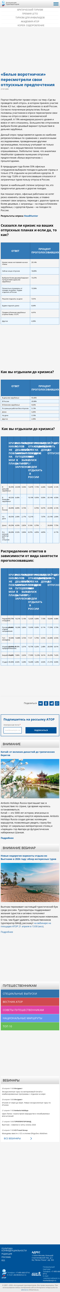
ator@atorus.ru (20, 1275)
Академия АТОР (30, 21)
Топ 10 (7, 1026)
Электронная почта (11, 725)
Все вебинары (12, 1138)
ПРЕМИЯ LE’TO (30, 13)
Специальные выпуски (20, 993)
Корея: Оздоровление (31, 25)
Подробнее (7, 931)
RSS (3, 1260)
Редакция (7, 1253)
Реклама (6, 1257)
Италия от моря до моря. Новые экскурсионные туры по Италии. (26, 1103)
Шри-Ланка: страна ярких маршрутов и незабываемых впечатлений (26, 1114)
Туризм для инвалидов (30, 17)
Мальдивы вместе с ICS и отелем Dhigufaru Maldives (24, 1133)
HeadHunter (31, 215)
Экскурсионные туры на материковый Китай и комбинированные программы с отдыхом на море (24, 1092)
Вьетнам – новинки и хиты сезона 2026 (19, 1125)
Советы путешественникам (23, 1010)
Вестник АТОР (13, 1002)
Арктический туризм (30, 9)
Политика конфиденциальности (14, 1249)
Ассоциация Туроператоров (12, 3)
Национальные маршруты (22, 1018)
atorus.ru (24, 1290)
